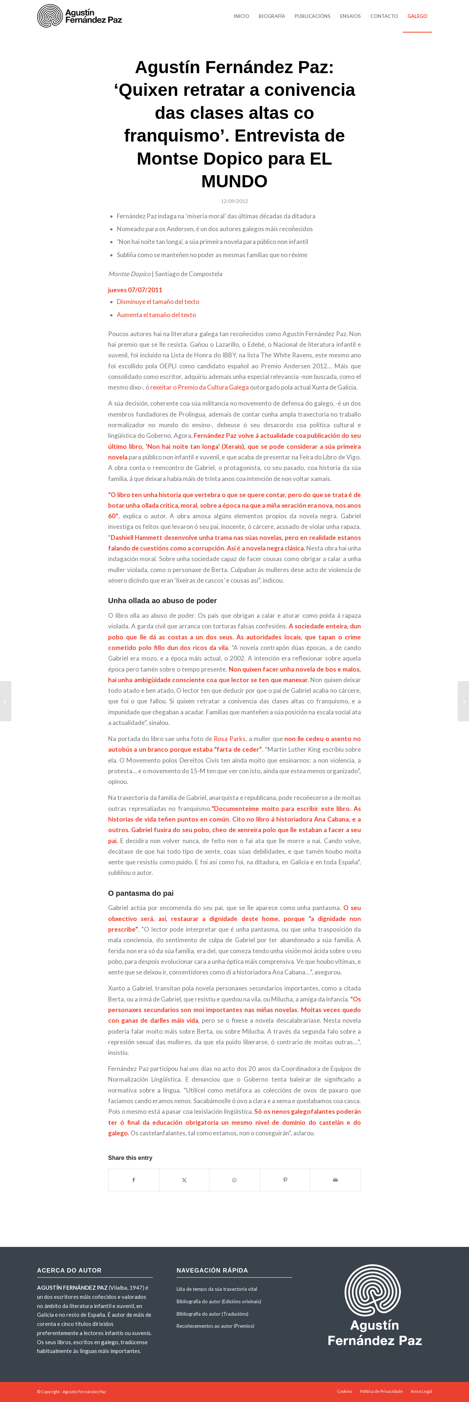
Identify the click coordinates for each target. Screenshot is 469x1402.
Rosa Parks (229, 739)
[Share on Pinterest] (285, 1180)
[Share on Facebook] (133, 1180)
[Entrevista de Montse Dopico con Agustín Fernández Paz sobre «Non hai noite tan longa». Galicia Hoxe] (463, 701)
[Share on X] (184, 1180)
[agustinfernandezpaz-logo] (81, 16)
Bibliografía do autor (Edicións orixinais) (219, 1301)
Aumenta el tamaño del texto (156, 315)
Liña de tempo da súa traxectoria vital (217, 1289)
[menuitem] (241, 16)
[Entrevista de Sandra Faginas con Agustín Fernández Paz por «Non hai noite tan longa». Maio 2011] (5, 701)
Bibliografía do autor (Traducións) (212, 1314)
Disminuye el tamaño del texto (158, 301)
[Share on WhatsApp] (235, 1180)
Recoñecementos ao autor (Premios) (215, 1326)
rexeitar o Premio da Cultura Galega (199, 387)
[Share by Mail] (335, 1180)
